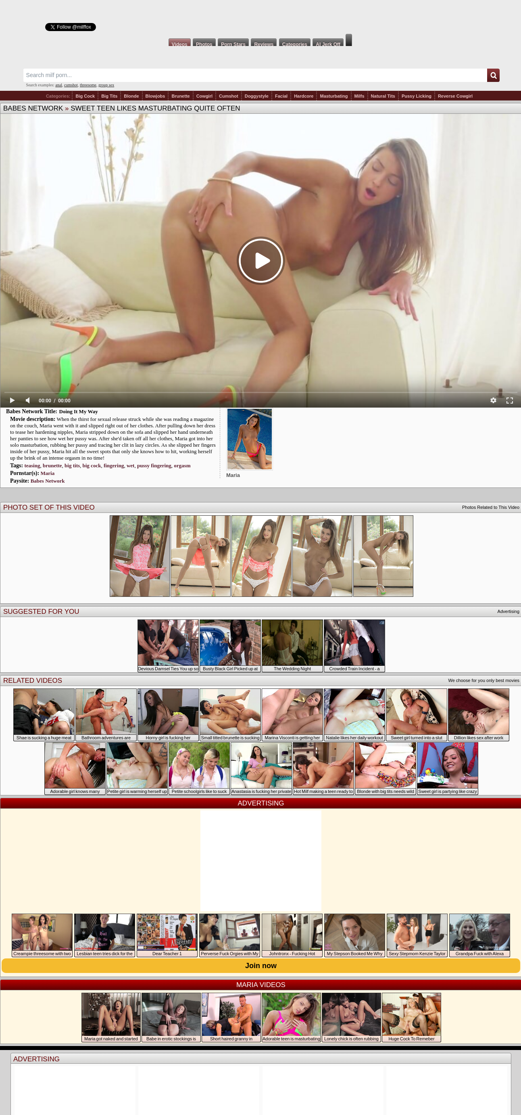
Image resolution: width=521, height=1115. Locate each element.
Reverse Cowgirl (455, 96)
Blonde (131, 96)
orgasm (182, 465)
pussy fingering (154, 465)
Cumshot (228, 96)
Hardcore (303, 96)
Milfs (359, 96)
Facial (281, 96)
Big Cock (85, 96)
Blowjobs (155, 96)
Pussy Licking (416, 96)
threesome (88, 85)
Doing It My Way (78, 411)
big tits (72, 465)
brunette (52, 465)
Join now (261, 966)
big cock (92, 465)
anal (58, 85)
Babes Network (33, 108)
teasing (32, 465)
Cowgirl (204, 96)
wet (131, 465)
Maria (48, 473)
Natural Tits (383, 96)
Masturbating (334, 96)
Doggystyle (257, 96)
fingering (114, 465)
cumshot (71, 85)
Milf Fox (260, 17)
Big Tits (109, 96)
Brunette (180, 96)
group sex (106, 85)
